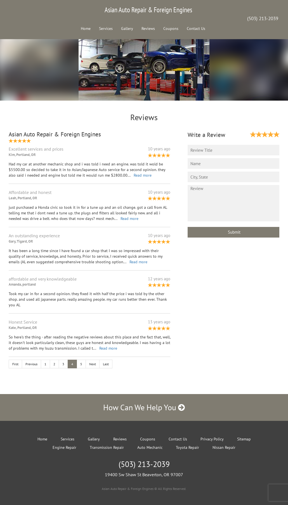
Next (92, 364)
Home (86, 28)
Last (106, 364)
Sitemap (244, 439)
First (15, 364)
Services (106, 28)
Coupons (170, 28)
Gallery (127, 28)
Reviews (148, 28)
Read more (143, 175)
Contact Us (196, 28)
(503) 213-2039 (262, 18)
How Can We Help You (144, 407)
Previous (31, 364)
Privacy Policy (212, 439)
